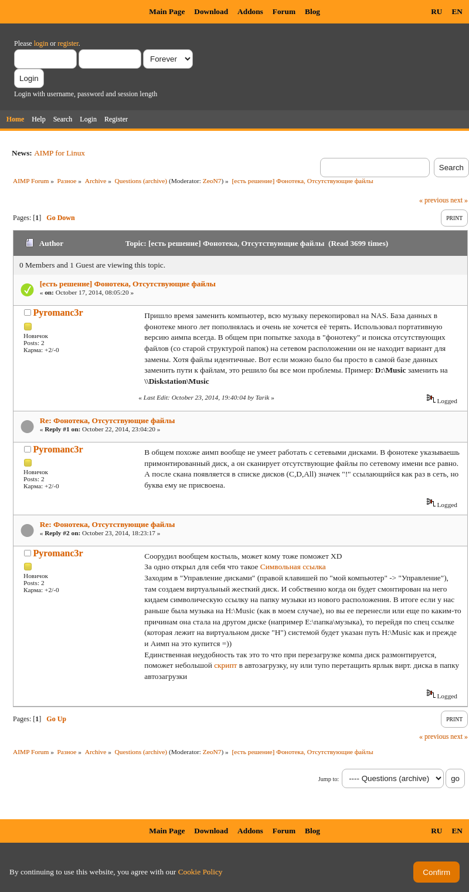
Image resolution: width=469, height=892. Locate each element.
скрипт (225, 665)
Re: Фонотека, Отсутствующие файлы (107, 420)
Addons (250, 11)
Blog (312, 11)
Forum (284, 11)
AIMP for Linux (59, 152)
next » (459, 200)
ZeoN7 (212, 180)
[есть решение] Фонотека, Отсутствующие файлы (128, 283)
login (41, 43)
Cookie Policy (200, 871)
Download (211, 11)
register (67, 43)
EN (457, 11)
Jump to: (328, 779)
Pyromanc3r (58, 312)
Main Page (167, 11)
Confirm (436, 872)
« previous (433, 200)
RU (436, 11)
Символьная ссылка (293, 566)
